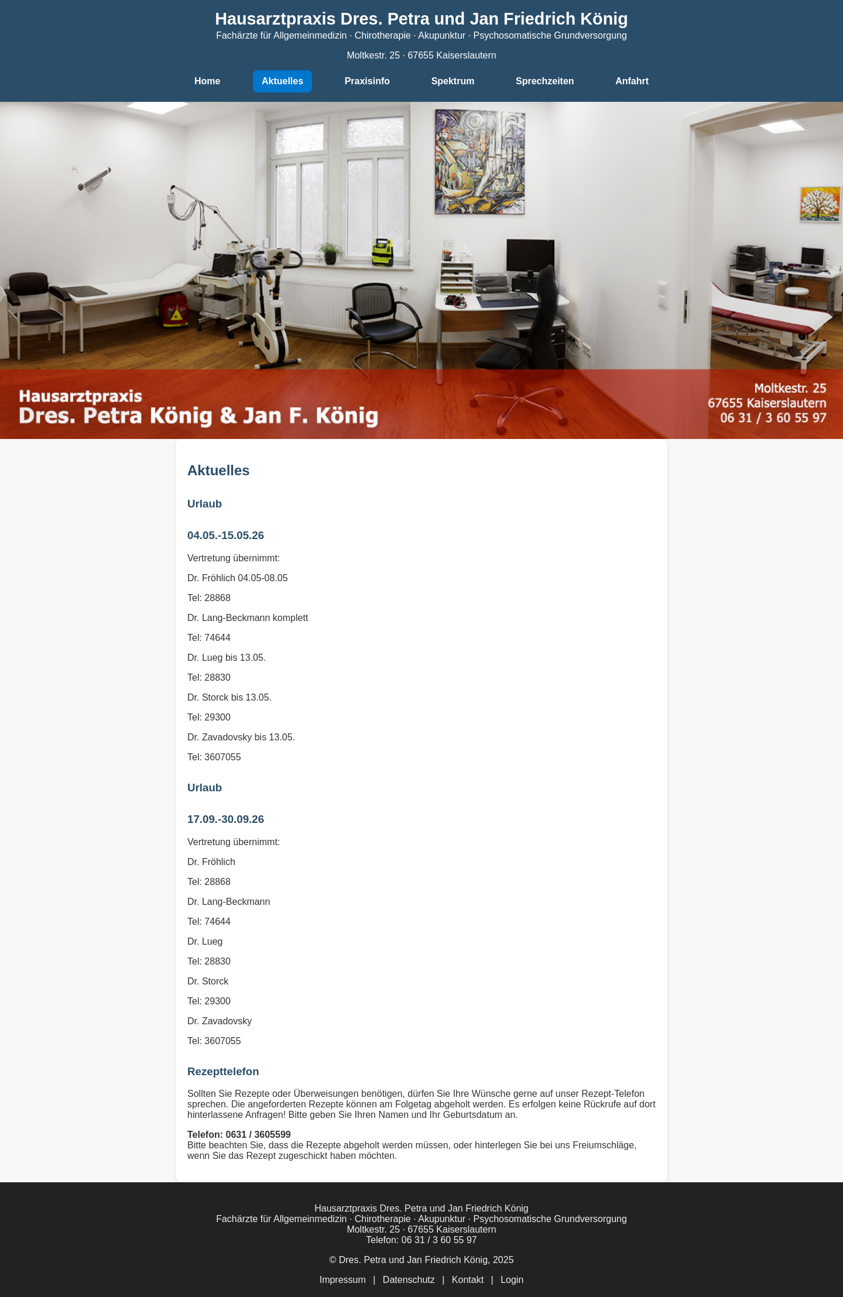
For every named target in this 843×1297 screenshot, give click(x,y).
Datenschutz (409, 1280)
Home (207, 81)
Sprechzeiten (545, 81)
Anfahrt (632, 81)
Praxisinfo (367, 81)
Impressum (343, 1280)
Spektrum (453, 81)
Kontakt (468, 1280)
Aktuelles (282, 81)
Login (512, 1280)
